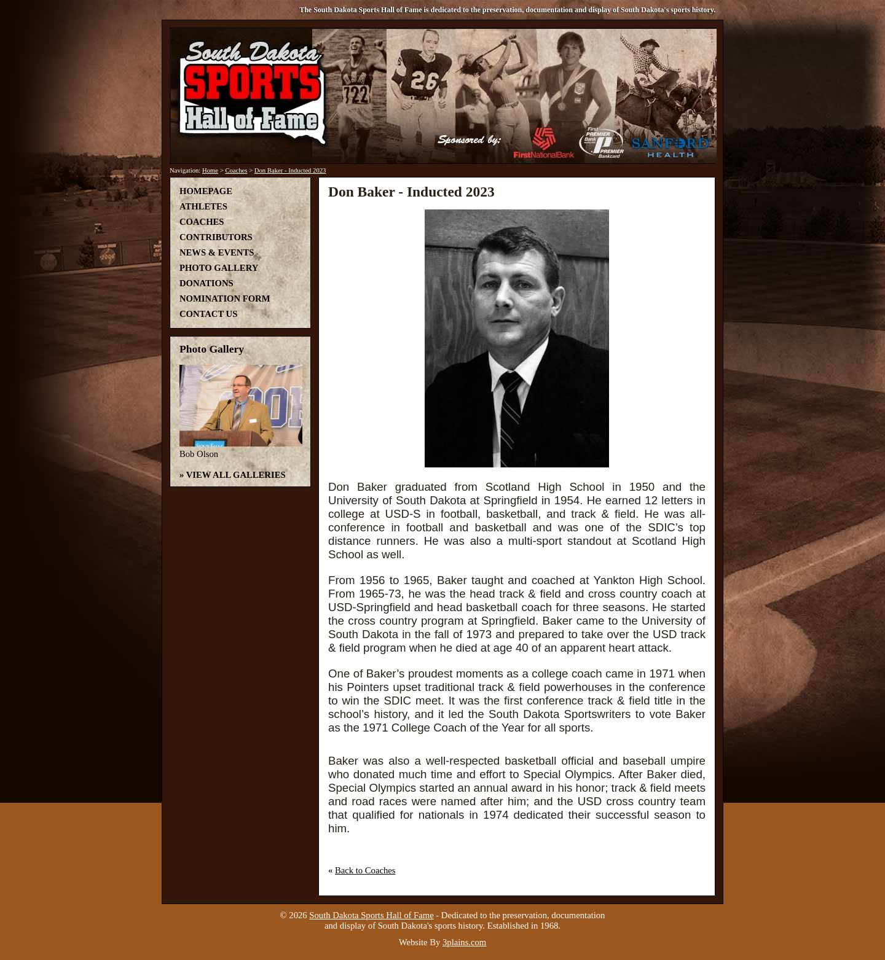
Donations (206, 283)
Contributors (216, 237)
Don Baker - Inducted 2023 (290, 170)
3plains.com (464, 942)
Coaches (236, 170)
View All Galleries (236, 475)
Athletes (203, 206)
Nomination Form (224, 298)
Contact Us (208, 314)
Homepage (205, 191)
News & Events (216, 252)
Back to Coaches (365, 870)
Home (210, 170)
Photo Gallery (218, 268)
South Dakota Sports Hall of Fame (371, 915)
